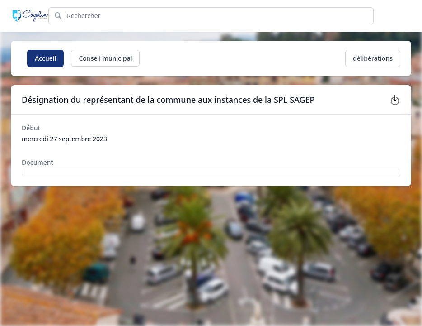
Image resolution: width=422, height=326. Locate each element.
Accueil (45, 58)
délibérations (373, 58)
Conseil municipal (105, 58)
